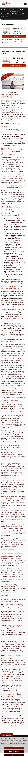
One (22, 350)
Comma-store (21, 514)
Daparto (7, 673)
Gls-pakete (20, 627)
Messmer (11, 657)
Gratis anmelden (7, 735)
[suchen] (21, 4)
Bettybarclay (13, 526)
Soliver (16, 481)
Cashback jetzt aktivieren (14, 36)
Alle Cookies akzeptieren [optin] (14, 748)
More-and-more (11, 541)
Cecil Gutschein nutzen (14, 65)
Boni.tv (3, 10)
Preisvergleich (5, 674)
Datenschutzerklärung (19, 745)
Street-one (15, 465)
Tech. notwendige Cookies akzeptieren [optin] (14, 755)
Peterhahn (16, 571)
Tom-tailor (8, 498)
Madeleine (4, 556)
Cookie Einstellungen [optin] (14, 751)
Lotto (22, 644)
